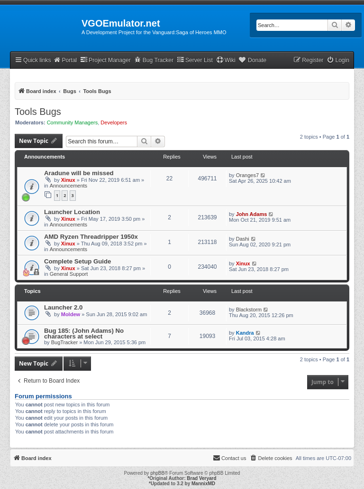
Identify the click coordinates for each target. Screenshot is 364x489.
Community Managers (72, 122)
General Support (69, 274)
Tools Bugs (38, 111)
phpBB (157, 473)
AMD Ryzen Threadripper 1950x (91, 236)
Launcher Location (72, 212)
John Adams (251, 214)
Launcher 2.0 (63, 307)
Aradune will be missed (79, 173)
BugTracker (64, 342)
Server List (195, 60)
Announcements (69, 185)
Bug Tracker (153, 60)
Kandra (245, 333)
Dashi (242, 239)
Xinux (68, 180)
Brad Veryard (201, 478)
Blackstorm (249, 309)
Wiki (226, 60)
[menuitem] (338, 60)
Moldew (70, 314)
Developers (113, 122)
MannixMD (203, 483)
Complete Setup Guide (77, 261)
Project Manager (105, 60)
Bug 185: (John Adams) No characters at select (84, 333)
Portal (65, 60)
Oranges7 (247, 175)
